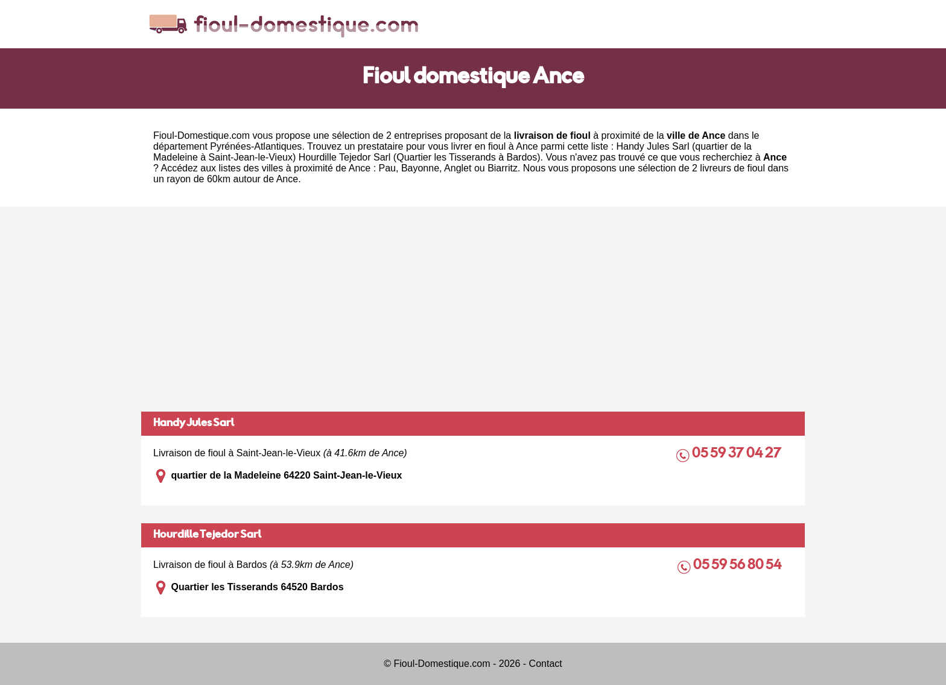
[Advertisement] (473, 309)
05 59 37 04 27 (738, 454)
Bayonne (420, 168)
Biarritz (502, 168)
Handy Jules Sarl (193, 424)
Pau (387, 168)
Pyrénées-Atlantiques (256, 146)
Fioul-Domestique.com (201, 135)
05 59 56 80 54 (738, 565)
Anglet (457, 168)
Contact (545, 663)
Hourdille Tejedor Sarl (207, 535)
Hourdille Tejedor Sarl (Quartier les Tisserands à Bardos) (420, 157)
